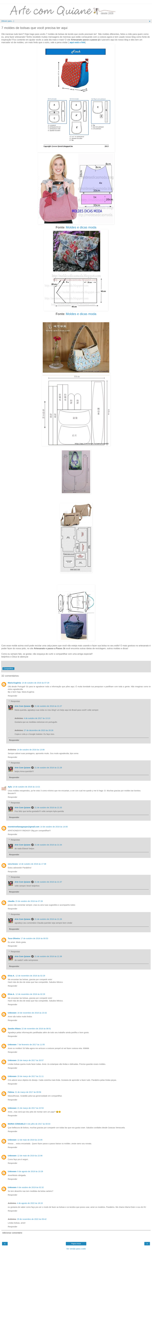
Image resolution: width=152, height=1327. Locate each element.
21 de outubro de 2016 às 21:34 (48, 845)
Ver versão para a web (76, 1249)
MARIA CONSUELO (17, 1124)
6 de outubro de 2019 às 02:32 (30, 1187)
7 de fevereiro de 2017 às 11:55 (31, 1044)
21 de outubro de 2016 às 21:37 (48, 882)
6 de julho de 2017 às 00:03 (38, 1124)
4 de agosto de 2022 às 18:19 (30, 1203)
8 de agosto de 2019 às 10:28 (30, 1171)
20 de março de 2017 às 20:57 (30, 1060)
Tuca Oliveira (14, 938)
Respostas (15, 701)
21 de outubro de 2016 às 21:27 (48, 706)
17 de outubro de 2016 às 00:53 (34, 938)
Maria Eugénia (14, 683)
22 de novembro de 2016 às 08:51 (36, 1029)
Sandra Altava (14, 1029)
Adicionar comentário (12, 1233)
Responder (12, 696)
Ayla (10, 787)
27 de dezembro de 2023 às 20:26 (38, 730)
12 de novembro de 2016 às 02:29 (30, 976)
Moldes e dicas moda (81, 227)
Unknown (12, 1013)
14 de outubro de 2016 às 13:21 (26, 787)
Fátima (11, 1092)
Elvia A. (11, 976)
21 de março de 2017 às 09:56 (28, 1092)
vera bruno (13, 864)
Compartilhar (8, 669)
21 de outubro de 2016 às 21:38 (48, 956)
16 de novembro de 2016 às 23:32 (32, 1013)
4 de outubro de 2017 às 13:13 (37, 718)
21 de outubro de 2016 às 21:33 (48, 807)
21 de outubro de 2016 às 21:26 (48, 919)
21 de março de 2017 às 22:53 (30, 1108)
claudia (11, 901)
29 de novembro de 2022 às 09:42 (31, 1219)
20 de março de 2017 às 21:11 (30, 1076)
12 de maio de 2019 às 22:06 (29, 1156)
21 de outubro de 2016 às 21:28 (48, 768)
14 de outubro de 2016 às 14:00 (54, 827)
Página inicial (76, 1244)
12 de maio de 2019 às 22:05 (29, 1140)
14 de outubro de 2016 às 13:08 (30, 750)
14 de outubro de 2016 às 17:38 (32, 864)
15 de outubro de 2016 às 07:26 (29, 901)
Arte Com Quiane (22, 706)
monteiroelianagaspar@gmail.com (23, 827)
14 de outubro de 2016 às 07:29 (35, 683)
